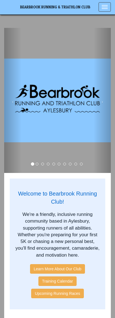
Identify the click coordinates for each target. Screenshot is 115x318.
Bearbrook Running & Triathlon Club (55, 7)
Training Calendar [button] (57, 281)
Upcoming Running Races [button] (57, 293)
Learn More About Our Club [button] (57, 269)
